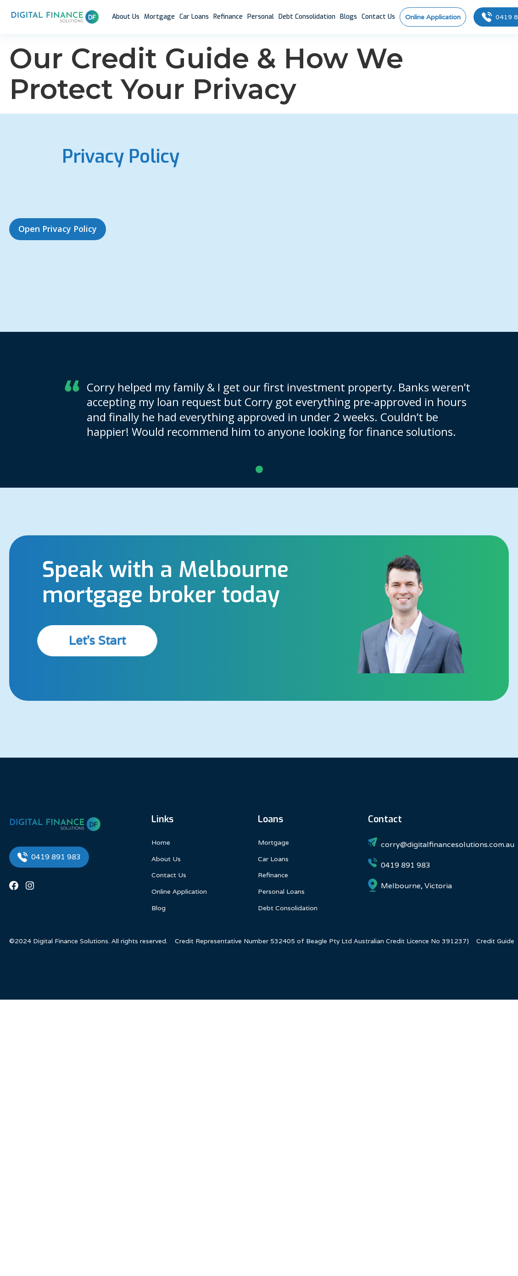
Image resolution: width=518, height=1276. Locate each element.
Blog (158, 908)
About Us (125, 16)
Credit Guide (495, 941)
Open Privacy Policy (57, 228)
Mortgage (159, 16)
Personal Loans (281, 891)
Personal (260, 16)
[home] (55, 17)
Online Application (179, 891)
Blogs (348, 16)
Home (160, 842)
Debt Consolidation (306, 16)
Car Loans (194, 16)
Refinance (228, 16)
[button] (259, 469)
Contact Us (378, 16)
